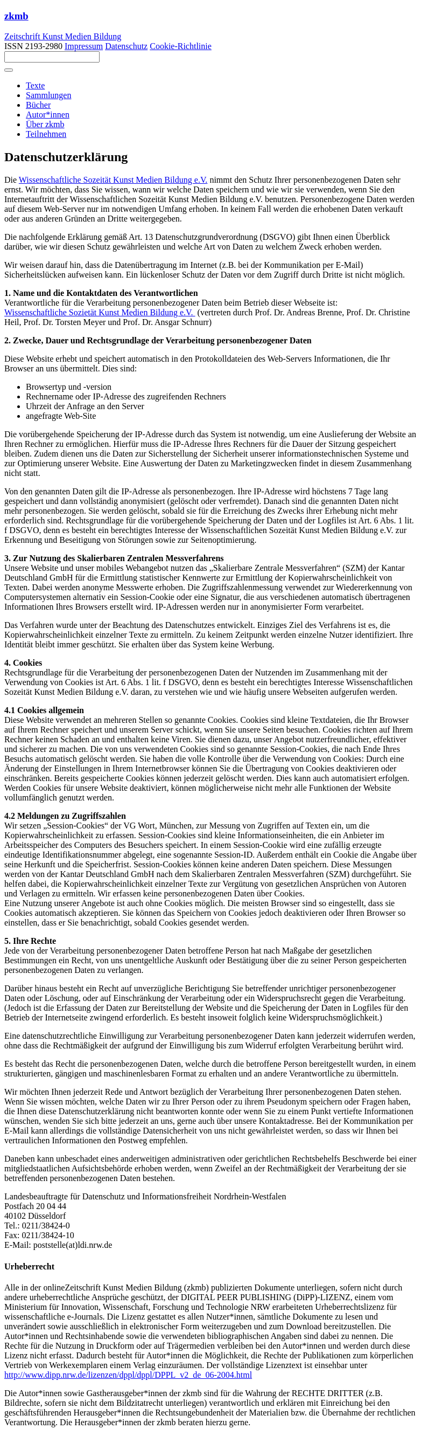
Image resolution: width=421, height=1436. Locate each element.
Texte (35, 85)
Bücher (38, 104)
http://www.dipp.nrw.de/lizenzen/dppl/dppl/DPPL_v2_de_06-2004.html (128, 1374)
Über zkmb (45, 124)
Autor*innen (47, 114)
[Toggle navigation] (8, 70)
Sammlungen (48, 95)
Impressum (84, 46)
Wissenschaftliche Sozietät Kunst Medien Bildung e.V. (99, 312)
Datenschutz (126, 46)
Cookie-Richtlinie (181, 46)
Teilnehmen (46, 134)
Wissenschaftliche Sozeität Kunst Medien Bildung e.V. (113, 179)
